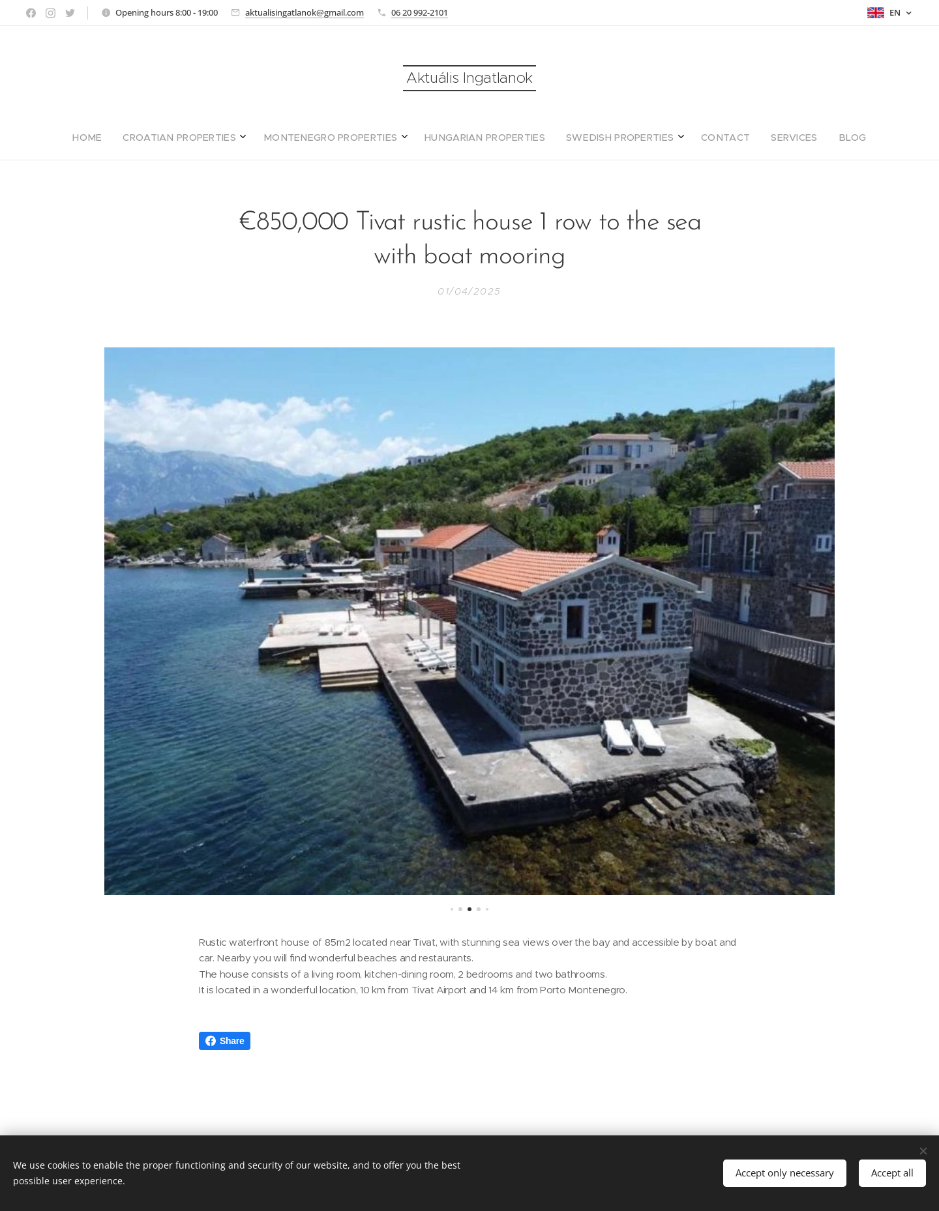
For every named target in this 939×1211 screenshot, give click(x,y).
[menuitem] (392, 137)
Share (224, 1041)
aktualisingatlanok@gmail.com (304, 12)
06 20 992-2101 (419, 12)
